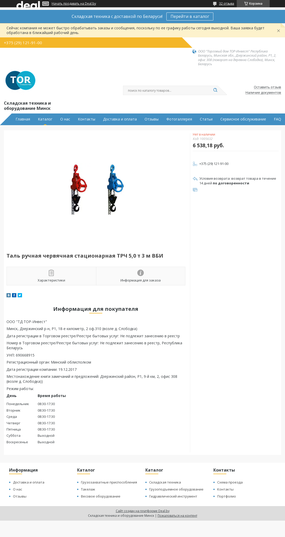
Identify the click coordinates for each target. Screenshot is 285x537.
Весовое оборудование (100, 496)
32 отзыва (226, 3)
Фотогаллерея (179, 119)
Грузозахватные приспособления (109, 482)
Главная (23, 119)
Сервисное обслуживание (243, 119)
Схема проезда (230, 482)
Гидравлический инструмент (173, 496)
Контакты (86, 119)
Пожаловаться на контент (177, 515)
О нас (65, 119)
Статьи (206, 119)
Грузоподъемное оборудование (176, 489)
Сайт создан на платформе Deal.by (142, 511)
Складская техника (165, 482)
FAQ (277, 119)
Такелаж (88, 489)
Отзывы (152, 119)
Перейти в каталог (190, 16)
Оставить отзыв (267, 87)
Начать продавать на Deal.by (74, 3)
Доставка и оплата (120, 119)
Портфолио (226, 496)
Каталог (45, 119)
